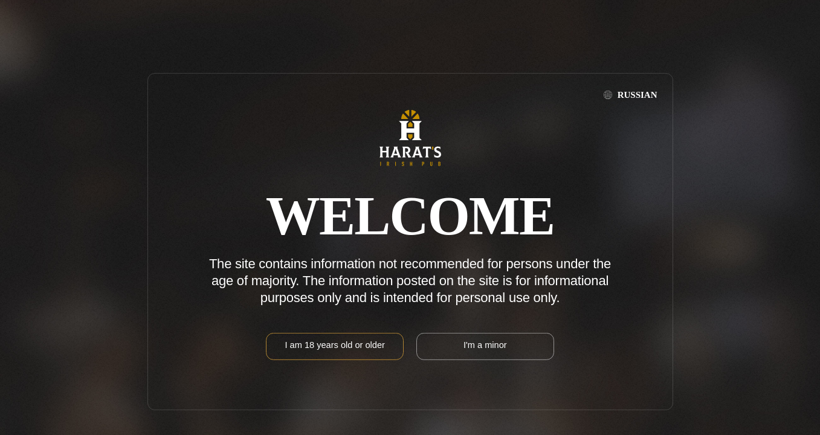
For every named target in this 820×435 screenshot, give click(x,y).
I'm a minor (485, 345)
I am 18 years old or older (334, 345)
